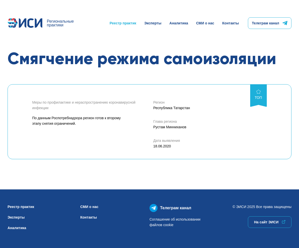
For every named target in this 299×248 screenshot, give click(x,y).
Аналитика (178, 23)
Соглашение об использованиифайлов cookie (175, 222)
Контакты (230, 23)
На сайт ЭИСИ (269, 222)
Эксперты (152, 23)
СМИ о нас (205, 23)
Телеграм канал (269, 23)
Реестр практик (123, 23)
